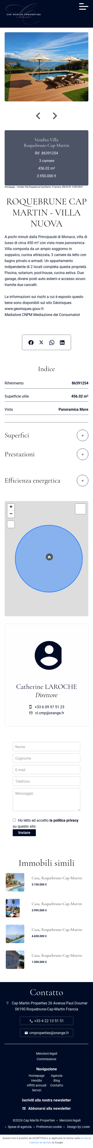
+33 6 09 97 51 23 (49, 706)
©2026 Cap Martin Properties (34, 1120)
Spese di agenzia (20, 1126)
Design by (78, 1126)
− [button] (10, 514)
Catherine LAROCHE (46, 687)
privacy (85, 1138)
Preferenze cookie (49, 1126)
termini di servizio (41, 1142)
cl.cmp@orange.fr (49, 712)
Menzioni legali (70, 1120)
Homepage (10, 187)
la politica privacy (64, 820)
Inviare (24, 833)
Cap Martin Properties (29, 1002)
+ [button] (10, 507)
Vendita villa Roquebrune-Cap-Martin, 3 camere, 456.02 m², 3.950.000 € (50, 186)
